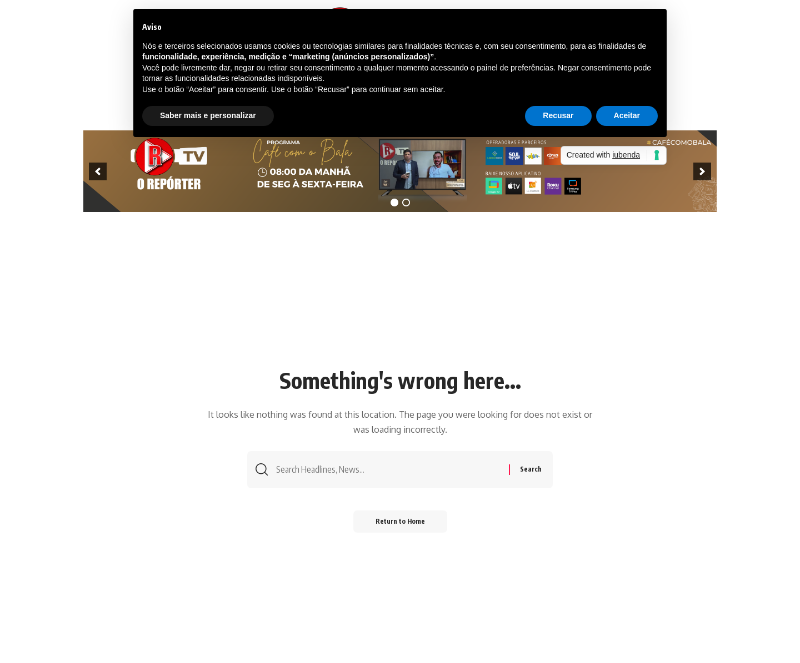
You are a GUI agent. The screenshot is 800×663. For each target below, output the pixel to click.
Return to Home (400, 521)
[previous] (98, 171)
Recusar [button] (558, 115)
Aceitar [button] (627, 115)
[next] (702, 171)
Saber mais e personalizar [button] (208, 115)
